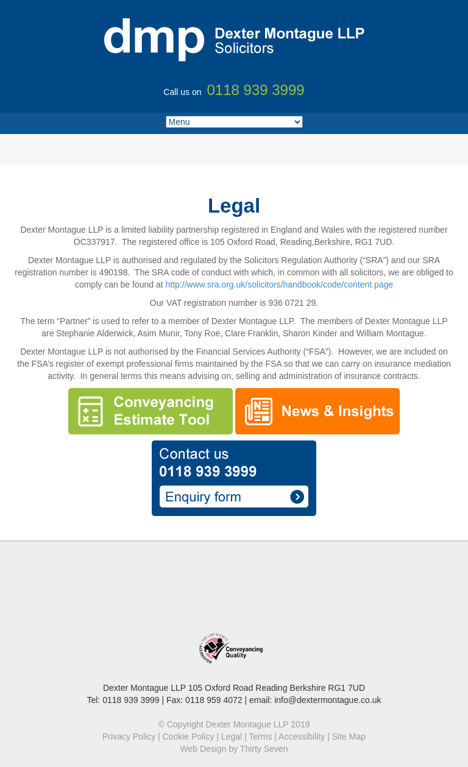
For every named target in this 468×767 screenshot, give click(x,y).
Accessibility (301, 736)
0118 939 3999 (130, 700)
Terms (260, 736)
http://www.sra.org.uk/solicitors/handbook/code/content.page (280, 284)
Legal (231, 736)
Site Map (349, 736)
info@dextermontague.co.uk (327, 700)
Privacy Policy (128, 736)
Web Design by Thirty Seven (234, 749)
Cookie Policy (188, 736)
